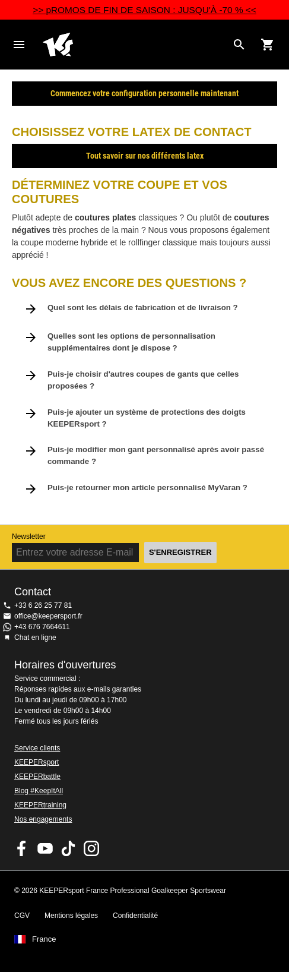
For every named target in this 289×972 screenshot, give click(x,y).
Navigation (19, 44)
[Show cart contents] (268, 44)
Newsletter (29, 536)
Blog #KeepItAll (38, 791)
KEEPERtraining (40, 805)
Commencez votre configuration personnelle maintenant (144, 93)
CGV (22, 915)
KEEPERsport (36, 762)
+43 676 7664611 (42, 627)
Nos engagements (43, 819)
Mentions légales (71, 915)
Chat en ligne (35, 637)
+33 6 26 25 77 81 (43, 605)
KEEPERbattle (37, 776)
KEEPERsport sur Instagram (91, 848)
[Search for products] (239, 44)
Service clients (37, 748)
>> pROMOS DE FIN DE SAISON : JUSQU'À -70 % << (144, 10)
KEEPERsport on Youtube (45, 848)
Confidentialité (135, 915)
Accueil (135, 44)
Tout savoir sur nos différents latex (145, 155)
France (44, 939)
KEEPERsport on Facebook (22, 848)
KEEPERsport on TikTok (68, 848)
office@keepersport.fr (48, 616)
